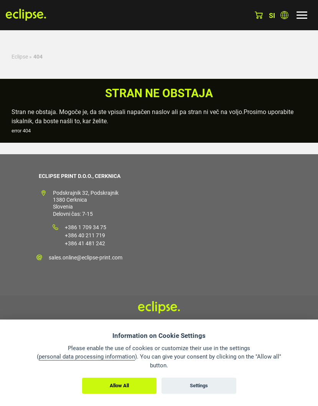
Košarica (259, 15)
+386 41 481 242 (85, 243)
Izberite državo (284, 15)
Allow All (119, 385)
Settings (199, 385)
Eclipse (20, 57)
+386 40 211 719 (85, 235)
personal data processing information (87, 356)
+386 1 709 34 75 (85, 227)
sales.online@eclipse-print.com (85, 257)
